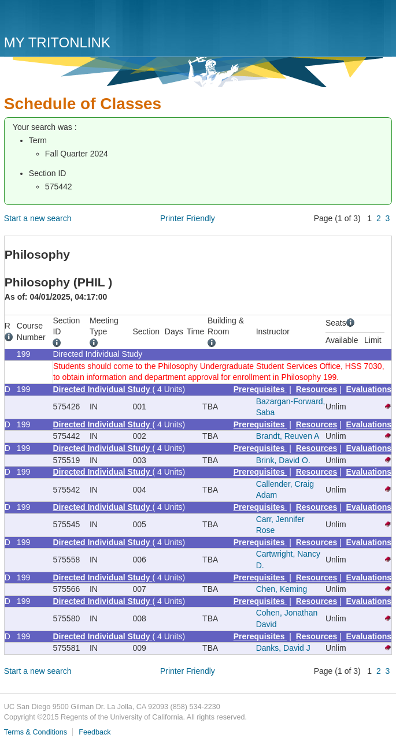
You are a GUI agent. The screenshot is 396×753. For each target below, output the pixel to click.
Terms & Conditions (35, 732)
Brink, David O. (283, 460)
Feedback (94, 732)
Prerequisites (260, 389)
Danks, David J (283, 648)
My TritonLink (57, 42)
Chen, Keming (282, 589)
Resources (317, 389)
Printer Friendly (187, 218)
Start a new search (38, 218)
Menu (380, 21)
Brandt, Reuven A (288, 436)
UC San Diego (70, 19)
